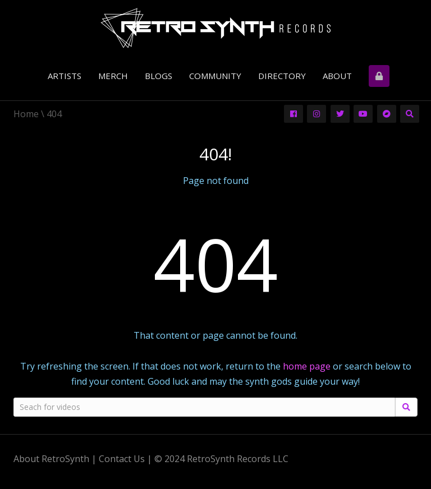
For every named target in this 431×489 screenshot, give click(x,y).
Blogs (158, 75)
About (337, 75)
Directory (282, 75)
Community (215, 75)
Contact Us (122, 459)
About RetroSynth (51, 459)
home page (307, 366)
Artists (64, 75)
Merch (113, 75)
